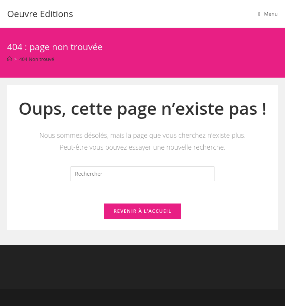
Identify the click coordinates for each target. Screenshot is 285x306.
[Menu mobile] (268, 13)
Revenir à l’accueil (142, 211)
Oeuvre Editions (40, 13)
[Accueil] (9, 59)
